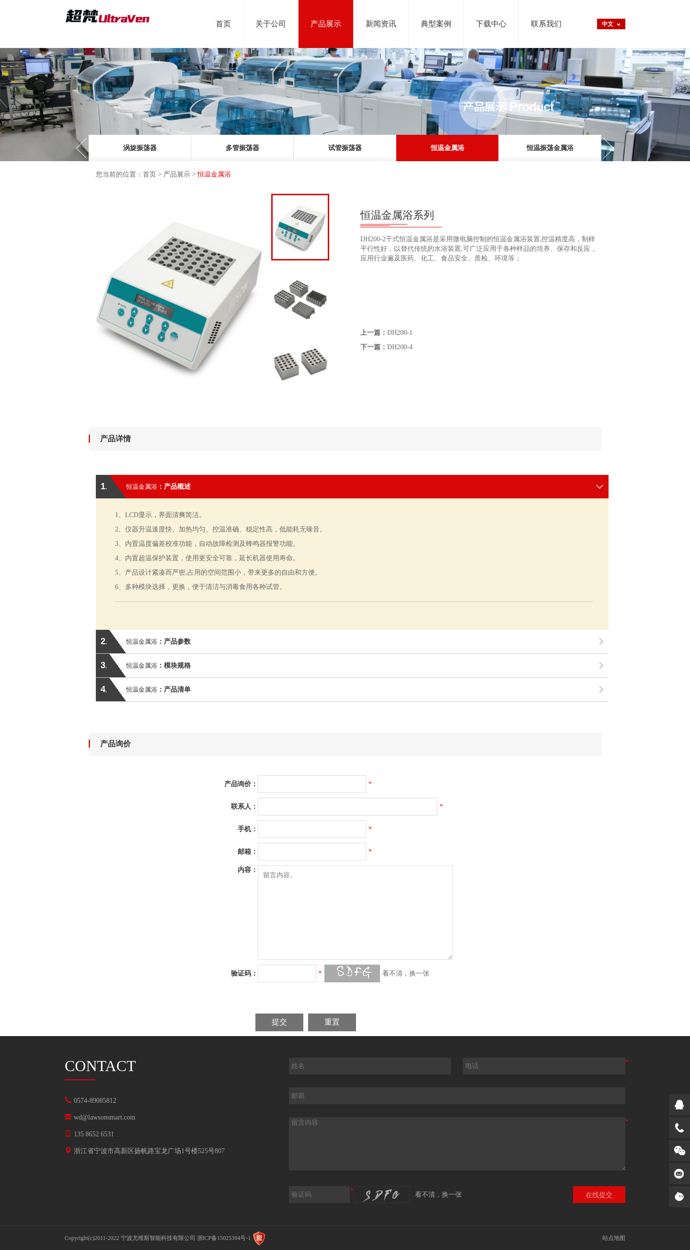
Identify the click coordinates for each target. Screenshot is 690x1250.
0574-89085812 (95, 1100)
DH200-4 (386, 347)
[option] (140, 148)
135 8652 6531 (94, 1134)
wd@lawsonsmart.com (104, 1117)
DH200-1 (386, 332)
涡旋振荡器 (140, 148)
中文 (607, 24)
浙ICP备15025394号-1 (224, 1238)
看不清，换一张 (405, 973)
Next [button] (604, 148)
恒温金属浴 (447, 148)
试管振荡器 (345, 148)
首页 (149, 174)
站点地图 (613, 1238)
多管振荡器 (242, 148)
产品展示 (176, 174)
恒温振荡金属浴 (550, 148)
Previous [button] (86, 148)
